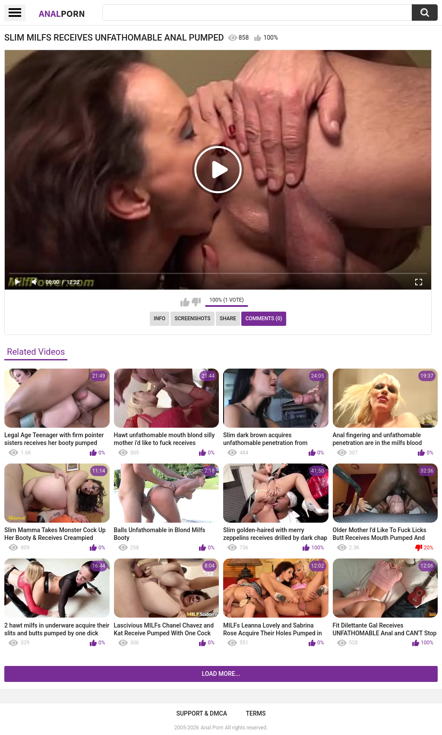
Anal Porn (212, 728)
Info (159, 318)
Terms (256, 713)
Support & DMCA (201, 713)
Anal (62, 13)
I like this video (184, 302)
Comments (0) (264, 318)
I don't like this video (196, 302)
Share (228, 318)
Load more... (221, 673)
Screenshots (193, 318)
